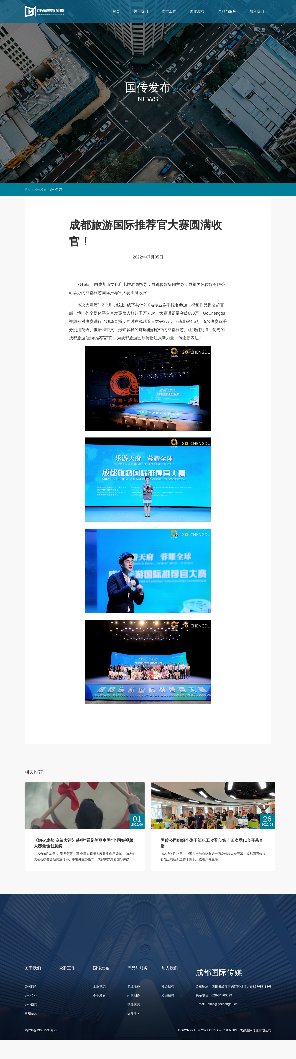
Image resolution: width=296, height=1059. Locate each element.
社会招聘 (167, 986)
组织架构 (31, 1014)
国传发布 (40, 189)
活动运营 (133, 1005)
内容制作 (133, 996)
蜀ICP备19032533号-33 (41, 1030)
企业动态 (99, 986)
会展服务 (133, 1014)
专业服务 (133, 986)
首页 (125, 11)
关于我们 (160, 11)
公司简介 (31, 986)
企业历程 (31, 1005)
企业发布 (99, 996)
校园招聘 (167, 996)
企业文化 (31, 996)
